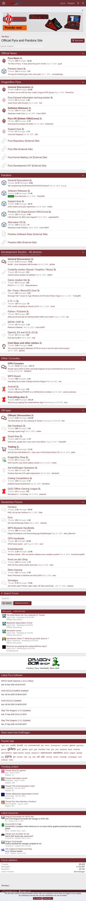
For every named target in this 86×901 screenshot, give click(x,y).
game (72, 744)
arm (7, 745)
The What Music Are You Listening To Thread (25, 420)
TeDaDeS (27, 371)
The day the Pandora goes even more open (24, 74)
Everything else (16, 396)
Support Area (14, 128)
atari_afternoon (70, 533)
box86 (20, 744)
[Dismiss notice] (82, 10)
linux (70, 748)
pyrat (60, 63)
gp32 (31, 749)
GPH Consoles (16, 363)
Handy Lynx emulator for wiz (17, 833)
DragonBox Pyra (11, 81)
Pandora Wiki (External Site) (22, 242)
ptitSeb (52, 264)
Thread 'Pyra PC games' (15, 770)
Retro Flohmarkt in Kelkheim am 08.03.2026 (25, 575)
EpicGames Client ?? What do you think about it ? (27, 638)
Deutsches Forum (11, 501)
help (48, 749)
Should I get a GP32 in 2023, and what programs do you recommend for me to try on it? (41, 368)
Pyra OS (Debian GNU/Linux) (23, 118)
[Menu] (4, 3)
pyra (8, 755)
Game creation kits (17, 279)
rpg (30, 756)
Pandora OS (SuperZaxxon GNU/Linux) (28, 211)
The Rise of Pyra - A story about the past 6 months (27, 63)
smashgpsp (72, 756)
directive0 (55, 473)
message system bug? (16, 431)
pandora (58, 751)
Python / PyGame (17, 311)
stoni (41, 544)
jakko (73, 452)
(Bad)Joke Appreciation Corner (19, 622)
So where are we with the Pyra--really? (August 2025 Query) (31, 92)
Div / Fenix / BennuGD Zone (22, 290)
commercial (34, 744)
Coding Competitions (18, 478)
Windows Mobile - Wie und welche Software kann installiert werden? (34, 554)
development (55, 745)
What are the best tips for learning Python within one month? (31, 316)
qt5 (14, 756)
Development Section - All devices (21, 251)
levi (67, 316)
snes (80, 756)
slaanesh (42, 494)
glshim (25, 748)
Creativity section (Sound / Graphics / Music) (30, 269)
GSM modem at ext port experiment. (22, 206)
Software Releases (18, 107)
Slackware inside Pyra (16, 113)
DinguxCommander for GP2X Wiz (19, 816)
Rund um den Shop (18, 559)
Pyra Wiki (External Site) (20, 149)
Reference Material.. (15, 327)
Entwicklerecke (15, 548)
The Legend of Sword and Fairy (18, 848)
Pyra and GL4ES (14, 337)
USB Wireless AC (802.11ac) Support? (22, 217)
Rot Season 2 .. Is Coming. (18, 494)
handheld (41, 749)
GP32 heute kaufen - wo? (17, 544)
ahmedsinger (79, 871)
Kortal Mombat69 (77, 554)
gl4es (12, 748)
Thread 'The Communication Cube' (20, 785)
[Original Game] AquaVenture (19, 483)
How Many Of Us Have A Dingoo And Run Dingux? (27, 381)
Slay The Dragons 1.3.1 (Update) (16, 720)
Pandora (6, 174)
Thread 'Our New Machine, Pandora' (20, 801)
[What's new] (78, 3)
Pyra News (13, 58)
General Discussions (19, 86)
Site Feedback (15, 425)
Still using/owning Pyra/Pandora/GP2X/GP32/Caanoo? (29, 185)
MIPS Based (14, 376)
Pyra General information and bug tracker (29, 97)
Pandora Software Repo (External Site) (28, 234)
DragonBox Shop (16, 457)
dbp (42, 745)
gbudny (22, 350)
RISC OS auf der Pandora (18, 512)
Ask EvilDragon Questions (21, 467)
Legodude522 (53, 217)
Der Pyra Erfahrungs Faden (18, 523)
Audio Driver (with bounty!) (18, 103)
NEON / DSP (14, 321)
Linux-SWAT (41, 113)
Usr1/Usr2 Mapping (15, 134)
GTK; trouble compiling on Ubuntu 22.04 (23, 306)
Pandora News (15, 68)
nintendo (76, 749)
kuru (65, 402)
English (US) (25, 891)
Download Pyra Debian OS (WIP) (20, 124)
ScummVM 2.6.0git (13, 823)
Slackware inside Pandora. (18, 227)
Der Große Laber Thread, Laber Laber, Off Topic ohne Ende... (31, 586)
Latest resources (9, 812)
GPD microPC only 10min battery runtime (23, 462)
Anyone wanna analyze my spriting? (21, 275)
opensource (46, 752)
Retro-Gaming (15, 569)
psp (2, 756)
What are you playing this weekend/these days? (26, 402)
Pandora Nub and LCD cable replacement (24, 473)
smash (55, 756)
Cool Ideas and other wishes (23, 342)
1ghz (3, 745)
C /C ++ (12, 300)
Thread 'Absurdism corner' (16, 777)
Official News (9, 52)
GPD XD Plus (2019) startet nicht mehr (23, 565)
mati (33, 337)
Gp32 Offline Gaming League (23, 488)
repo (25, 756)
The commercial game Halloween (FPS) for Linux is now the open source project (38, 348)
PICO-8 (11, 285)
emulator (65, 745)
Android (12, 386)
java (57, 749)
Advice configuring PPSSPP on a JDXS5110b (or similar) (29, 392)
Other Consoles (10, 358)
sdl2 (43, 756)
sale (34, 756)
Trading (12, 446)
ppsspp (79, 752)
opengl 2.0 (35, 752)
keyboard (63, 749)
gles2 (19, 749)
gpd (35, 749)
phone (66, 752)
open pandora (6, 752)
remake (20, 756)
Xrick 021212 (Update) (11, 700)
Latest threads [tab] (19, 610)
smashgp (63, 756)
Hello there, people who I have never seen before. (27, 441)
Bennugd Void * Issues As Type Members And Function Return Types (34, 295)
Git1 (36, 134)
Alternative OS (15, 222)
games (3, 749)
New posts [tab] (6, 610)
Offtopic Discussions (19, 415)
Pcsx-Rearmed (17, 196)
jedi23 (50, 275)
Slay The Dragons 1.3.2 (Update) (16, 710)
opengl (27, 752)
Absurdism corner (13, 630)
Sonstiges (13, 580)
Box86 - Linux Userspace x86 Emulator (23, 264)
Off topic (6, 409)
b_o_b (63, 185)
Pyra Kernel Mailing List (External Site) (27, 157)
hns (40, 103)
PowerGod (69, 92)
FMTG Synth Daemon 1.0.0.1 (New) (17, 680)
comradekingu (57, 74)
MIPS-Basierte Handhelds (21, 527)
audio (13, 744)
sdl (38, 756)
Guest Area (13, 436)
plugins (72, 752)
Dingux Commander (13, 841)
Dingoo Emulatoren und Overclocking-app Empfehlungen (29, 533)
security (49, 756)
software (4, 759)
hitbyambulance (31, 285)
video (11, 759)
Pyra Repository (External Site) (23, 140)
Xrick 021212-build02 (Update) (14, 690)
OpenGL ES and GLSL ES (21, 332)
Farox (52, 306)
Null (63, 420)
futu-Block (46, 483)
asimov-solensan (69, 392)
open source (18, 752)
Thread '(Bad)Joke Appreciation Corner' (22, 793)
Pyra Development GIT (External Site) (27, 165)
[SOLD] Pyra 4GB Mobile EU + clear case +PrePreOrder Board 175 (33, 452)
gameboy (79, 745)
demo (47, 745)
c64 (25, 745)
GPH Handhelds (16, 538)
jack (52, 749)
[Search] (83, 3)
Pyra (10, 517)
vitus (51, 565)
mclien (49, 206)
